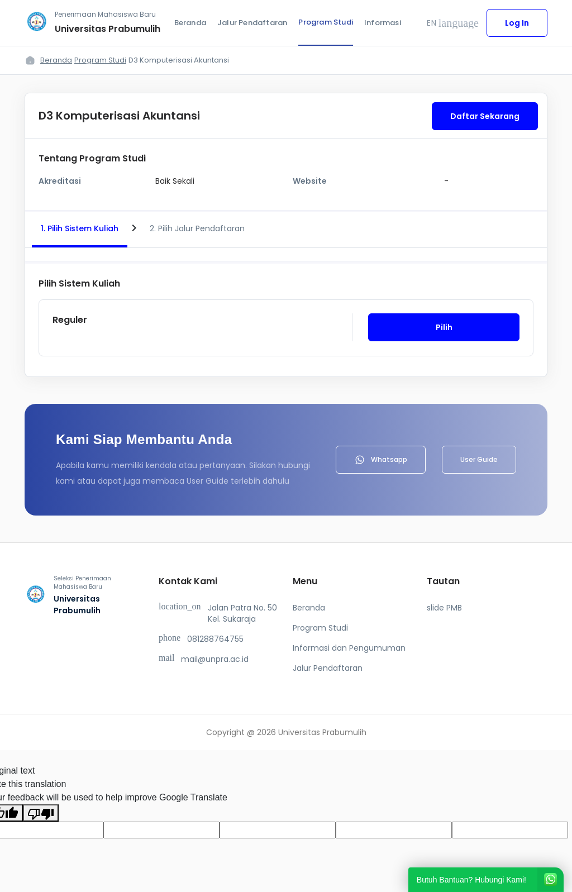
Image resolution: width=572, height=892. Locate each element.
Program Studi (325, 22)
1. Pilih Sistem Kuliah (79, 228)
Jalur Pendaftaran (252, 22)
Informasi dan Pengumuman (349, 648)
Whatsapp (380, 459)
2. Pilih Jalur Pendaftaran (197, 228)
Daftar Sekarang (484, 116)
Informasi (382, 22)
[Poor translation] (41, 813)
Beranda (190, 22)
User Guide (479, 459)
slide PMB (444, 607)
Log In (517, 22)
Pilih (444, 327)
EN (453, 23)
